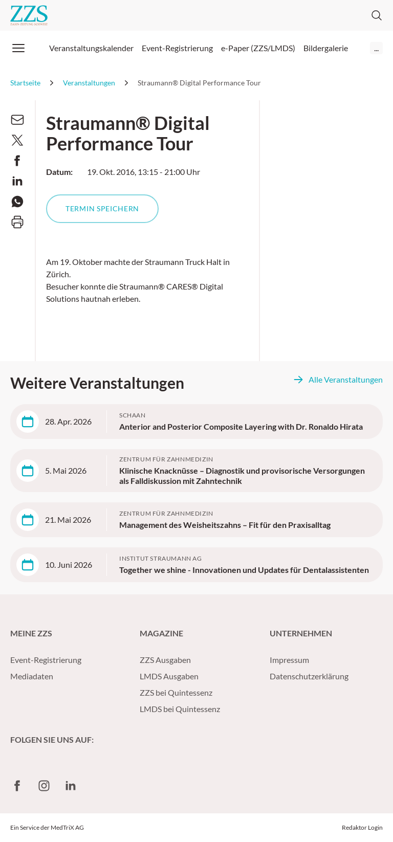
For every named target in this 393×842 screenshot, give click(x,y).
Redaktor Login (362, 827)
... (376, 48)
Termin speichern (102, 208)
